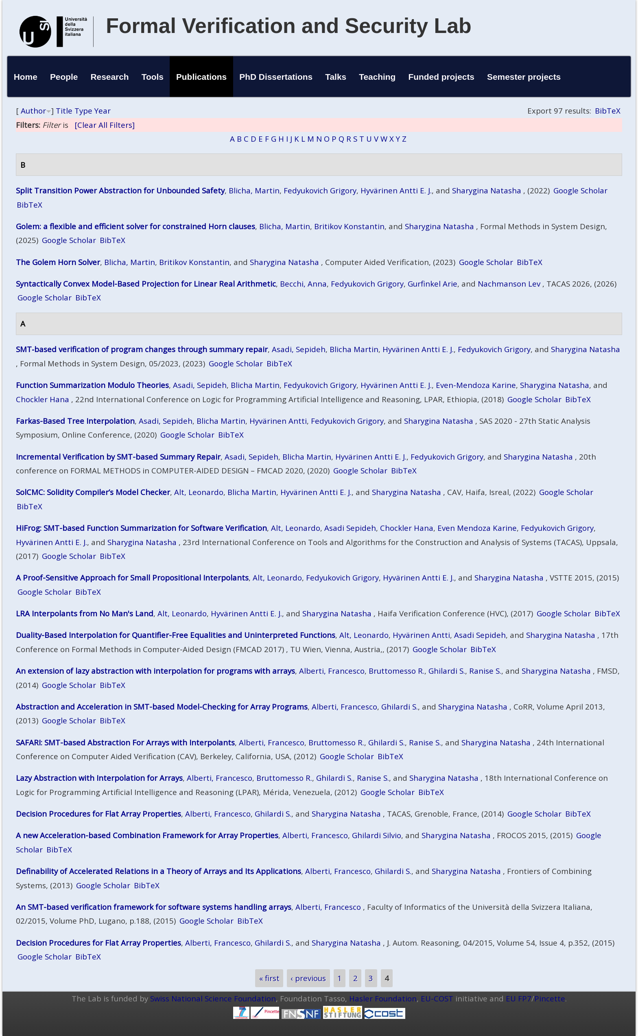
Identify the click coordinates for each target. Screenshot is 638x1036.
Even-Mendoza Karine (476, 385)
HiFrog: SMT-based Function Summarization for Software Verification (141, 528)
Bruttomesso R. (396, 671)
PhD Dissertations (275, 76)
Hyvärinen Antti (278, 421)
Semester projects (524, 76)
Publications (201, 76)
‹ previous (308, 978)
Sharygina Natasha (486, 190)
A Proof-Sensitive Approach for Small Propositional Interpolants (132, 577)
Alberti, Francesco (332, 671)
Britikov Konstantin (349, 226)
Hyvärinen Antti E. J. (396, 190)
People (64, 76)
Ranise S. (485, 671)
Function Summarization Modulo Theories (92, 385)
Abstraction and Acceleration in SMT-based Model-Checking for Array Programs (162, 706)
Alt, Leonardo (198, 492)
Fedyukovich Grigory (320, 190)
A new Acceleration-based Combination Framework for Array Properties (147, 835)
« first (269, 978)
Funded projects (441, 76)
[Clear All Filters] (104, 125)
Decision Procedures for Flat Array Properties (98, 813)
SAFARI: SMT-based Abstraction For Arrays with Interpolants (125, 742)
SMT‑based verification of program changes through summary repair (142, 349)
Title (64, 110)
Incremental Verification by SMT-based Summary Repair (118, 456)
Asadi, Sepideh (299, 349)
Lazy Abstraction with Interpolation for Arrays (99, 778)
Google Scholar (580, 190)
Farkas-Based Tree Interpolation (75, 421)
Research (110, 76)
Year (102, 110)
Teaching (377, 76)
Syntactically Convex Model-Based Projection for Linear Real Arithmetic (146, 283)
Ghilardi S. (446, 671)
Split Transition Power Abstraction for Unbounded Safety (120, 190)
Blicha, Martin (254, 190)
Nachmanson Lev (509, 283)
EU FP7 (518, 998)
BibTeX (608, 110)
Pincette (549, 998)
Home (25, 76)
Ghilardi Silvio (376, 835)
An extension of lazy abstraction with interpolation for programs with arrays (155, 671)
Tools (153, 76)
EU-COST (437, 998)
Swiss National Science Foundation (213, 998)
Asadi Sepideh (350, 528)
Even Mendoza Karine (477, 528)
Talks (335, 76)
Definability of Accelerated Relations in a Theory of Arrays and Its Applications (158, 871)
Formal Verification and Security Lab (289, 25)
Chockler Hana (42, 399)
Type (83, 110)
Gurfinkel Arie (432, 283)
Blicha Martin (354, 349)
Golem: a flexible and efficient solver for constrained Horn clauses (135, 226)
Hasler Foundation (383, 998)
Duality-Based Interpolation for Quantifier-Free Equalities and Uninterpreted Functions (175, 635)
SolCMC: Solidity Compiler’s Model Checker (93, 492)
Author (33, 110)
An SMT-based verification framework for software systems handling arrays (153, 907)
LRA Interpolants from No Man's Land (84, 613)
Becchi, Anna (303, 283)
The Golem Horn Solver (58, 262)
